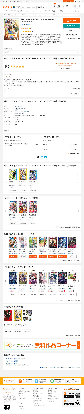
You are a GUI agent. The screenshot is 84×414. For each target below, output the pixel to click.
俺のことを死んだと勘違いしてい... (22, 251)
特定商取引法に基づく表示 (54, 398)
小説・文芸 (47, 11)
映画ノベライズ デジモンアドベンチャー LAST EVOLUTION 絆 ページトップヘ (60, 367)
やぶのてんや (12, 185)
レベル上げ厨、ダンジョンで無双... (72, 251)
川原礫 (49, 288)
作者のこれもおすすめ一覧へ (73, 335)
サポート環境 (36, 396)
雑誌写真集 (61, 11)
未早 (25, 217)
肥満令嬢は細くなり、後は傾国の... (52, 251)
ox (24, 288)
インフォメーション (37, 400)
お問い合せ (35, 401)
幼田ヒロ (21, 253)
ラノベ (40, 11)
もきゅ (15, 253)
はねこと (45, 288)
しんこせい (21, 217)
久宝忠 (59, 253)
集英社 (16, 110)
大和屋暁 (28, 24)
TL (33, 11)
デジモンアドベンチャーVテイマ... (32, 183)
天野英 (63, 253)
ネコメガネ (36, 253)
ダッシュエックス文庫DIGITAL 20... (32, 215)
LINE (20, 400)
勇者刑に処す (61, 285)
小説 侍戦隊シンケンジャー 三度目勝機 (8, 326)
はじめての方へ (72, 11)
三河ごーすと (12, 217)
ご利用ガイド (78, 11)
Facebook (21, 408)
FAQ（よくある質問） (38, 398)
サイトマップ (51, 401)
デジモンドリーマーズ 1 (12, 182)
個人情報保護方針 (52, 396)
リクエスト (35, 403)
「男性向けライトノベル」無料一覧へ (71, 260)
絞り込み (18, 7)
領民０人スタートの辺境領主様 (42, 250)
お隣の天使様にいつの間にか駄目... (42, 287)
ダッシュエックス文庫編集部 (35, 217)
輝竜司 (54, 253)
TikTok (20, 405)
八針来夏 (50, 253)
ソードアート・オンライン (52, 286)
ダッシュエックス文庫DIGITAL (22, 111)
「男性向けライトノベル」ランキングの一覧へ (68, 300)
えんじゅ (21, 288)
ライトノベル (18, 106)
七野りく (31, 288)
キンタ (42, 253)
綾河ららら (31, 253)
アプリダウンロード (37, 393)
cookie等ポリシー (52, 400)
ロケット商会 (61, 288)
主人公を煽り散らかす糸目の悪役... (22, 215)
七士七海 (11, 253)
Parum (25, 253)
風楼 (40, 253)
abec (53, 288)
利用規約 (50, 395)
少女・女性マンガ (19, 11)
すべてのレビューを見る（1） (72, 94)
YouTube (21, 406)
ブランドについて (52, 391)
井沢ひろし (31, 185)
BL (26, 11)
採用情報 (50, 393)
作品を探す (35, 391)
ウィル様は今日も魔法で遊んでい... (32, 251)
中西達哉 (76, 253)
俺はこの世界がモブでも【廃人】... (12, 251)
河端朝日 (21, 185)
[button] (13, 190)
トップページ (22, 390)
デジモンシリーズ (19, 113)
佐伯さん (40, 288)
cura (34, 288)
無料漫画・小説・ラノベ (24, 391)
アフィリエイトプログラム (39, 405)
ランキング (21, 395)
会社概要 (50, 390)
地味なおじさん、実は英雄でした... (12, 215)
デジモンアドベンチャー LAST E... (23, 183)
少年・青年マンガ (12, 11)
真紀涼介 (23, 24)
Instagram (21, 403)
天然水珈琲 (70, 253)
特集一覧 (21, 393)
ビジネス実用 (54, 11)
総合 (6, 11)
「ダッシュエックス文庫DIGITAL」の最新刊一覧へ (67, 227)
